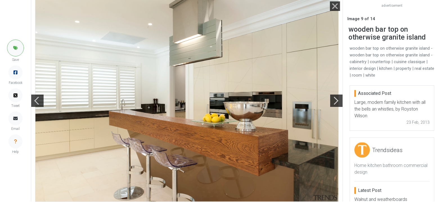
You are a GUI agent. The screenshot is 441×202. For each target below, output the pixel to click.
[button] (15, 48)
